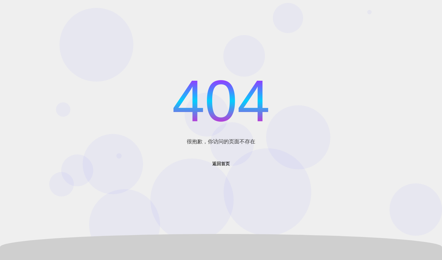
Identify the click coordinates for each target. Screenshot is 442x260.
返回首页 (221, 163)
